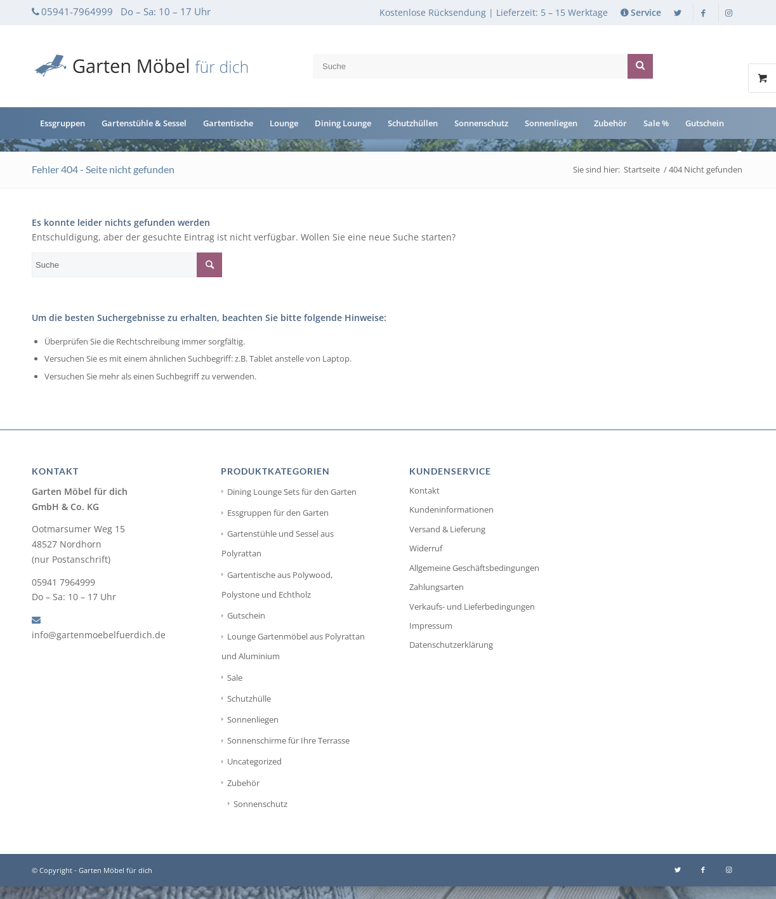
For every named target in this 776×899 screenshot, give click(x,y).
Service (646, 12)
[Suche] (736, 155)
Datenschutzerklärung (451, 644)
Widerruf (425, 548)
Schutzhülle (249, 698)
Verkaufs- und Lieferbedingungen (472, 606)
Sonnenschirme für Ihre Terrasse (288, 740)
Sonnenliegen (253, 719)
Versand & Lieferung (447, 529)
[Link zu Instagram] (728, 12)
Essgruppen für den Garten (278, 512)
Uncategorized (254, 761)
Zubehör (243, 783)
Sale (234, 677)
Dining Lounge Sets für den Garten (292, 491)
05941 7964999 (63, 582)
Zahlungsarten (436, 587)
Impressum (430, 625)
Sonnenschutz (260, 804)
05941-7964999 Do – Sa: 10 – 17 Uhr (126, 11)
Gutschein (246, 615)
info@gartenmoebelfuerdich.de (99, 635)
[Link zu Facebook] (703, 12)
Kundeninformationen (451, 509)
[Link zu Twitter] (677, 12)
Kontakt (424, 490)
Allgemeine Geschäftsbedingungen (474, 568)
